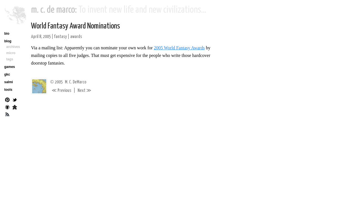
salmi (8, 82)
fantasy (60, 37)
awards (76, 37)
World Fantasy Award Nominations (75, 26)
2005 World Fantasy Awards (179, 47)
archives (13, 47)
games (9, 67)
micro (11, 53)
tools (8, 90)
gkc (7, 74)
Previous (61, 91)
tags (9, 59)
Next (84, 91)
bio (6, 34)
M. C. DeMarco (75, 82)
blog (7, 41)
